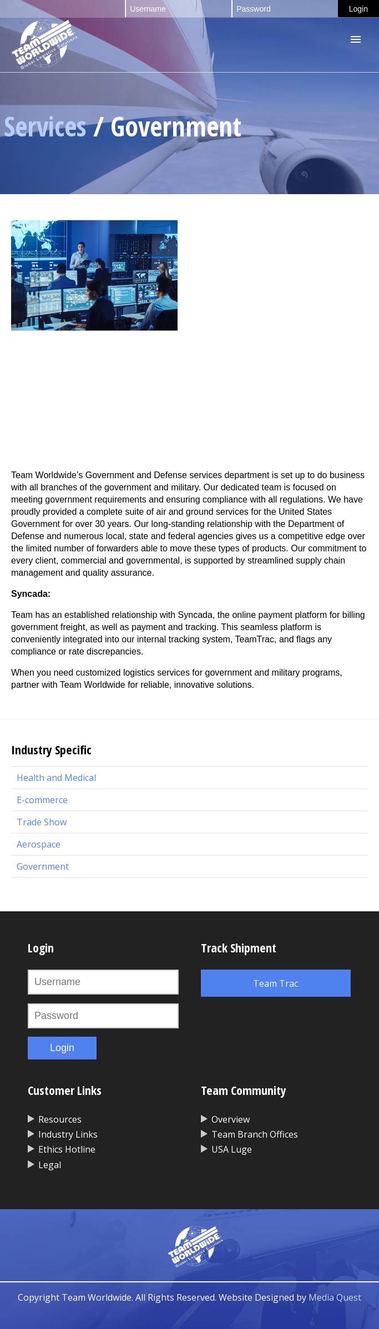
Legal (49, 1165)
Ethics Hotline (66, 1149)
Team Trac (275, 983)
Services (45, 126)
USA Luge (231, 1149)
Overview (230, 1119)
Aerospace (38, 844)
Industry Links (68, 1134)
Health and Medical (56, 778)
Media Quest (335, 1297)
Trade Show (42, 822)
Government (43, 866)
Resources (60, 1119)
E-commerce (42, 800)
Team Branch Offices (254, 1134)
